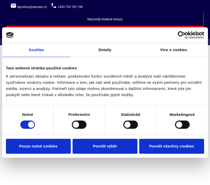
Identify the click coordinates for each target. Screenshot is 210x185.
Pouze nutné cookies (38, 146)
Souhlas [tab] (36, 50)
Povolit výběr (105, 146)
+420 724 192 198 (70, 7)
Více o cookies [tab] (173, 50)
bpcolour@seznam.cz (32, 7)
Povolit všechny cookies (171, 146)
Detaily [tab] (105, 50)
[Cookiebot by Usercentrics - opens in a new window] (181, 35)
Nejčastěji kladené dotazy (104, 19)
